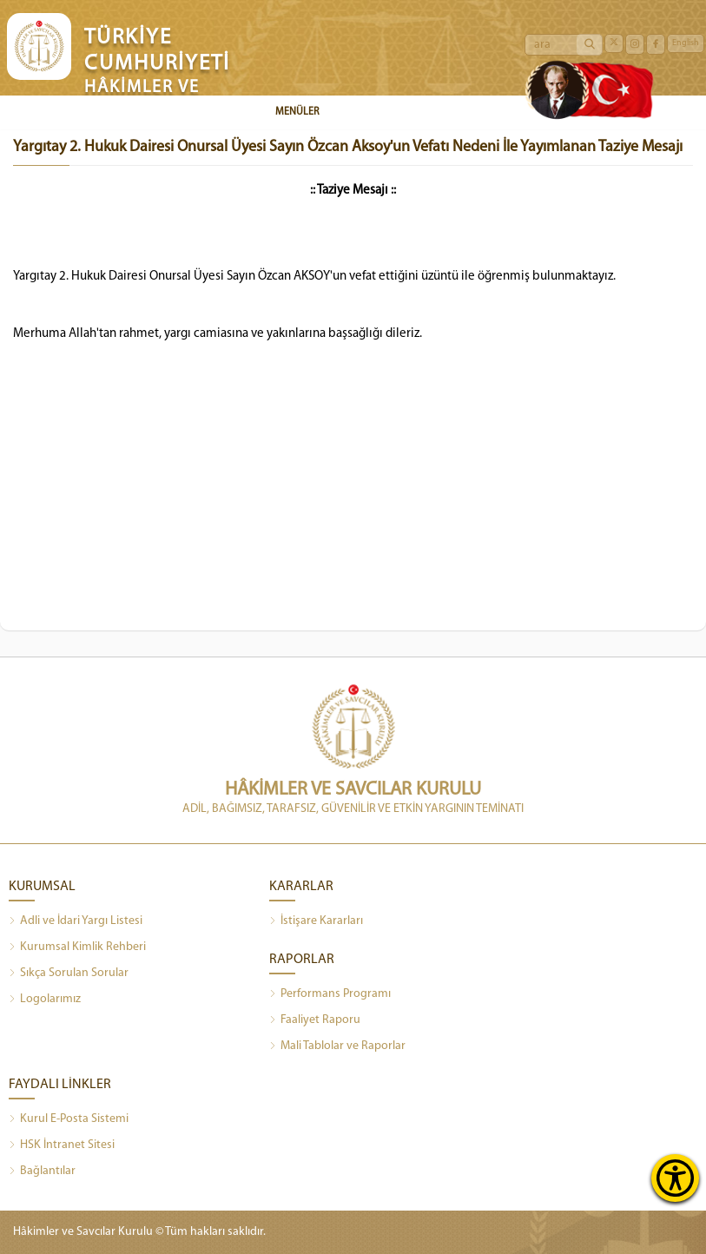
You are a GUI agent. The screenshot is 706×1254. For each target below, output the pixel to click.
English (685, 43)
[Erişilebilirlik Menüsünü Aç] (675, 1178)
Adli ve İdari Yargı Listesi (75, 921)
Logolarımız (45, 1000)
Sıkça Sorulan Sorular (69, 973)
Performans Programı (330, 994)
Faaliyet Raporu (314, 1020)
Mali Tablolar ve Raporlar (337, 1046)
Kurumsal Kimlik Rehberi (77, 947)
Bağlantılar (42, 1171)
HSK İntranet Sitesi (62, 1145)
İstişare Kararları (316, 921)
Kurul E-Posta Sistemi (69, 1119)
